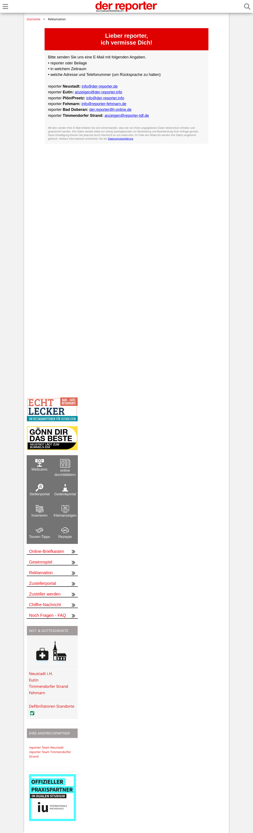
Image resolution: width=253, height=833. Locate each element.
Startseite (33, 19)
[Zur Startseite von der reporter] (126, 6)
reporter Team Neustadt (46, 747)
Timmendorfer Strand (48, 686)
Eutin (33, 679)
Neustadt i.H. (41, 673)
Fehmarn (37, 692)
